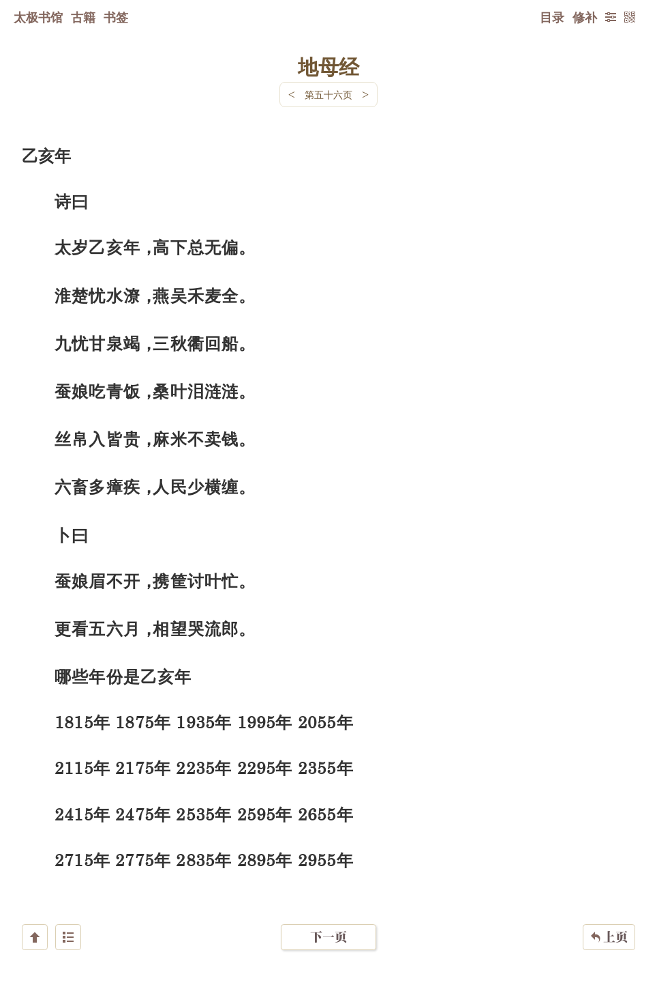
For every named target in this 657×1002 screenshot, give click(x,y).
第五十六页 (328, 94)
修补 (584, 17)
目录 (552, 17)
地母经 (328, 66)
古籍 (83, 17)
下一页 (328, 920)
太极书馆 (38, 17)
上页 (609, 921)
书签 (116, 17)
